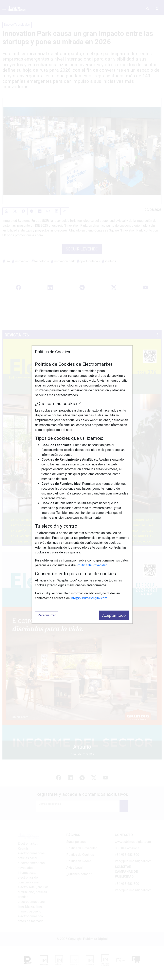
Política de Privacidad (91, 565)
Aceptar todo (114, 615)
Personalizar (47, 615)
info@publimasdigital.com (89, 598)
